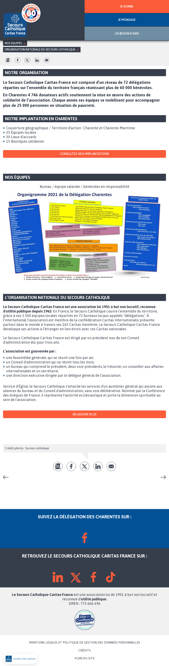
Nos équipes (13, 43)
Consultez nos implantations (84, 154)
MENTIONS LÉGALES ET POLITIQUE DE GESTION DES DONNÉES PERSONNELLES (84, 642)
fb (17, 60)
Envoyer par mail (47, 60)
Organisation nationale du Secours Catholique (40, 49)
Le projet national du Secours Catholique (161, 477)
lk (37, 60)
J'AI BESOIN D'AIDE (127, 33)
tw (27, 60)
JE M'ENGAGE (127, 19)
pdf (8, 60)
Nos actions (7, 477)
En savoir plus (84, 414)
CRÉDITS (85, 650)
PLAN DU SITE (85, 658)
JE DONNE (126, 6)
